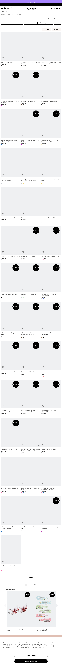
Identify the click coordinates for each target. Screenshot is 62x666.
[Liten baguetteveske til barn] (31, 514)
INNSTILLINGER (31, 656)
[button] (55, 8)
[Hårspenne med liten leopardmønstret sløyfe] (31, 320)
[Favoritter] (57, 8)
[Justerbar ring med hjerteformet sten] (31, 475)
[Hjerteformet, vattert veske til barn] (51, 436)
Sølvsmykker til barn (16, 23)
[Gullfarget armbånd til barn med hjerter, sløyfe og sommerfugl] (31, 166)
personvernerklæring (24, 649)
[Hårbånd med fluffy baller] (31, 243)
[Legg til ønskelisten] (3, 58)
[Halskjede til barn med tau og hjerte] (11, 243)
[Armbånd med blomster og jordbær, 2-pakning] (31, 50)
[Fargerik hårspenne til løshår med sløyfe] (31, 127)
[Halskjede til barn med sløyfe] (31, 205)
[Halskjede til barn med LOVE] (11, 205)
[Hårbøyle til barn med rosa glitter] (51, 243)
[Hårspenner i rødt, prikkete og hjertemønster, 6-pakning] (31, 359)
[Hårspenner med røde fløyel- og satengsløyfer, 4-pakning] (31, 398)
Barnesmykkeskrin (30, 23)
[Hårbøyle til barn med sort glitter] (11, 281)
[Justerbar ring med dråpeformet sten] (11, 475)
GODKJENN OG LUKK (31, 661)
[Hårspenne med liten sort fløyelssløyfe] (51, 320)
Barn (7, 11)
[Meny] (2, 9)
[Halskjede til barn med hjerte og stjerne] (51, 166)
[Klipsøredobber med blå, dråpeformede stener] (51, 475)
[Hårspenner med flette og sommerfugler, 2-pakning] (11, 398)
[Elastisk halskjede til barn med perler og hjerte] (11, 127)
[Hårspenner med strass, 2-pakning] (11, 436)
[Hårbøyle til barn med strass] (31, 281)
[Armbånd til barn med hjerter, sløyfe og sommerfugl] (51, 50)
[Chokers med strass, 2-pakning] (51, 88)
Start (2, 11)
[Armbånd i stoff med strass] (11, 50)
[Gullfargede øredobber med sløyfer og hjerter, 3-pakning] (11, 166)
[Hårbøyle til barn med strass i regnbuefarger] (51, 281)
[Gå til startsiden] (31, 9)
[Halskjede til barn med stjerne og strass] (51, 205)
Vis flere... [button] (31, 577)
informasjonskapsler (49, 649)
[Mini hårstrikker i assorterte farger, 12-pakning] (51, 514)
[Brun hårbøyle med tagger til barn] (31, 88)
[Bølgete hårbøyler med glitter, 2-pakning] (11, 88)
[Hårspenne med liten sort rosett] (11, 359)
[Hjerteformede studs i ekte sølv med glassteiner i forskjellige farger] (31, 436)
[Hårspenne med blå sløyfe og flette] (11, 320)
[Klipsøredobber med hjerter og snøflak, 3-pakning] (11, 514)
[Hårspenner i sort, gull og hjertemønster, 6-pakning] (51, 359)
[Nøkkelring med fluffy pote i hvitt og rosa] (11, 553)
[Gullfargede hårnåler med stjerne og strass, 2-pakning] (51, 127)
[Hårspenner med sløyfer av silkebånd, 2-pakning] (51, 398)
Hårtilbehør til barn (45, 23)
